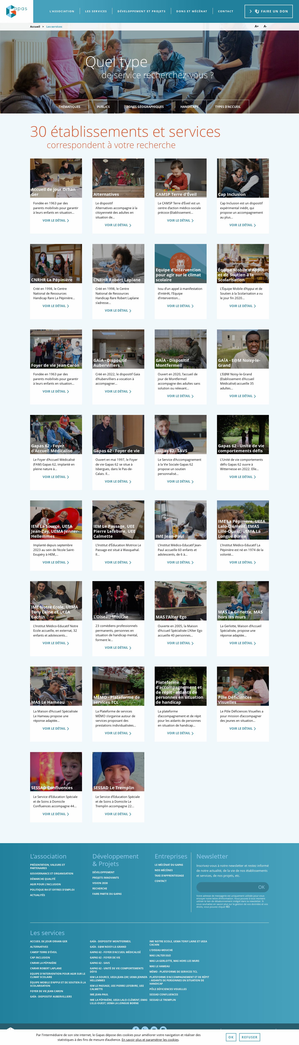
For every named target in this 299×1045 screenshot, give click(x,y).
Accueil (35, 26)
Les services (96, 11)
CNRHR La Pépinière (43, 963)
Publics (103, 107)
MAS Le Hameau (160, 966)
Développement (103, 872)
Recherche (99, 888)
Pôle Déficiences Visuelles (168, 989)
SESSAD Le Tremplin (163, 1000)
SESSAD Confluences (164, 994)
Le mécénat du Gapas (169, 865)
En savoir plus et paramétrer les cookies (150, 1040)
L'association (62, 11)
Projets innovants (105, 877)
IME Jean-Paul (99, 994)
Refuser (250, 1037)
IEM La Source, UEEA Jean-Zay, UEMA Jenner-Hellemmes (119, 978)
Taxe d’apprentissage (169, 875)
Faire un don (268, 11)
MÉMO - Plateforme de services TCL (173, 971)
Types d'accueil (228, 107)
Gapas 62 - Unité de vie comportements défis (116, 970)
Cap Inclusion (40, 957)
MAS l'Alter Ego (160, 955)
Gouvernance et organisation (51, 873)
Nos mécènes (164, 870)
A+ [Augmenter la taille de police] (257, 26)
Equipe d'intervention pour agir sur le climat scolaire (57, 975)
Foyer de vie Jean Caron (46, 991)
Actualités (37, 895)
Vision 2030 (100, 883)
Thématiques (69, 107)
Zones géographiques (145, 107)
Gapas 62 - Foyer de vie (105, 957)
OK (261, 887)
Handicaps (189, 107)
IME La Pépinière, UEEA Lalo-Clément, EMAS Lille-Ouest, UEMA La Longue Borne (118, 1001)
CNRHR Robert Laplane (46, 968)
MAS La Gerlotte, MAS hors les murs (174, 961)
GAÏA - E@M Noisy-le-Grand (108, 947)
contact (226, 11)
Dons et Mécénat (191, 11)
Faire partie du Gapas (107, 894)
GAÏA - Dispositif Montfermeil (110, 941)
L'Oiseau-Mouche (161, 950)
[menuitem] (62, 11)
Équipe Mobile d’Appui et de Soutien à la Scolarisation (58, 984)
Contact (161, 881)
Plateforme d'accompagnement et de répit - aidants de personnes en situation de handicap (179, 980)
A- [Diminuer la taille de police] (265, 26)
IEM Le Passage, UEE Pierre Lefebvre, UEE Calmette (117, 987)
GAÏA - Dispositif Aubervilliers (51, 996)
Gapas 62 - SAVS (100, 963)
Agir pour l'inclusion (45, 884)
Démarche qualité (42, 879)
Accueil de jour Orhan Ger (48, 941)
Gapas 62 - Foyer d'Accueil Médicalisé (115, 952)
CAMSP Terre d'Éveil (43, 952)
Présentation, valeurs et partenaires (47, 866)
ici (227, 906)
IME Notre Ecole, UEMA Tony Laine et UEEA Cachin (178, 943)
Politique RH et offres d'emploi (52, 889)
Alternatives (39, 947)
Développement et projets (142, 11)
